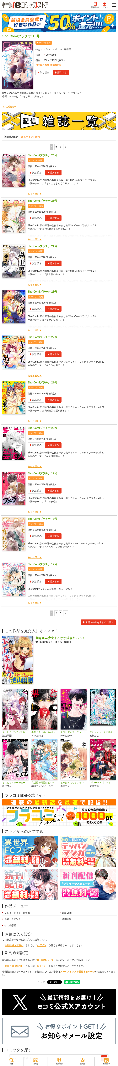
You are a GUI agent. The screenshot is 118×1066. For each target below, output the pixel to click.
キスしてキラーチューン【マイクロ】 (15, 782)
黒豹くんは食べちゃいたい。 (44, 732)
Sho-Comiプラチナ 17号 (42, 564)
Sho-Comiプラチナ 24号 (42, 246)
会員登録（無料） (14, 945)
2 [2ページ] (56, 147)
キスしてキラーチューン (73, 732)
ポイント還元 (45, 43)
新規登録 (95, 5)
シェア (41, 982)
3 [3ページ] (60, 147)
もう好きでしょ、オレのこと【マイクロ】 (74, 782)
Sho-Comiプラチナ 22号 (42, 337)
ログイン (104, 5)
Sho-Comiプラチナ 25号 (42, 200)
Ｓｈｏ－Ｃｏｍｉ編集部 (58, 49)
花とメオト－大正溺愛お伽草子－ (103, 732)
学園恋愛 (66, 919)
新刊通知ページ (45, 960)
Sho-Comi (51, 54)
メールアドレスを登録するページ (77, 971)
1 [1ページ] (51, 147)
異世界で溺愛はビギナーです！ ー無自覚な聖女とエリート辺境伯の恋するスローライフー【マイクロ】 (44, 782)
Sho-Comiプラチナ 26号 (42, 155)
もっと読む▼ (9, 106)
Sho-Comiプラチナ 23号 (42, 291)
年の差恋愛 (10, 925)
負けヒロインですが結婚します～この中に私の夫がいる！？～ (15, 732)
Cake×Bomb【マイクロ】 (103, 782)
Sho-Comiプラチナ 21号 (42, 382)
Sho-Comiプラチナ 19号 (42, 473)
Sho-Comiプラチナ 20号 (42, 427)
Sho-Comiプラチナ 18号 (42, 518)
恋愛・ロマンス (12, 919)
